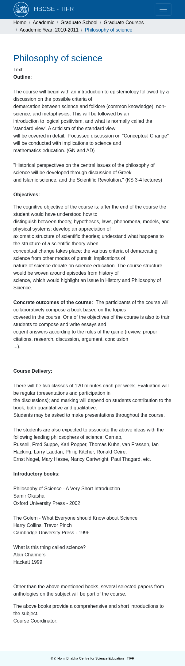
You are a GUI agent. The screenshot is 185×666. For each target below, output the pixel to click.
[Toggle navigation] (163, 9)
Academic (43, 22)
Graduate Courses (124, 22)
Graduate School (78, 22)
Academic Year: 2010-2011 (49, 29)
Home (20, 22)
